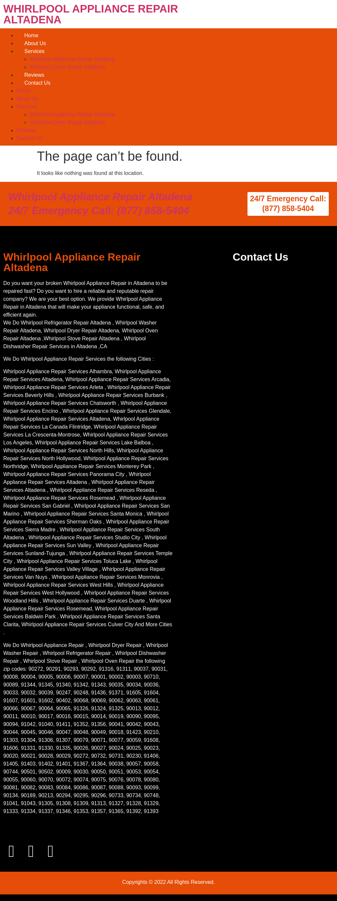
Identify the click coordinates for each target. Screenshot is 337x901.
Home (31, 35)
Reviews (34, 75)
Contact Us (37, 83)
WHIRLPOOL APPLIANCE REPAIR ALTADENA (90, 14)
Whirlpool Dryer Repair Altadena (67, 67)
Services (34, 51)
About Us (35, 43)
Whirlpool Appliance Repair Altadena (72, 59)
